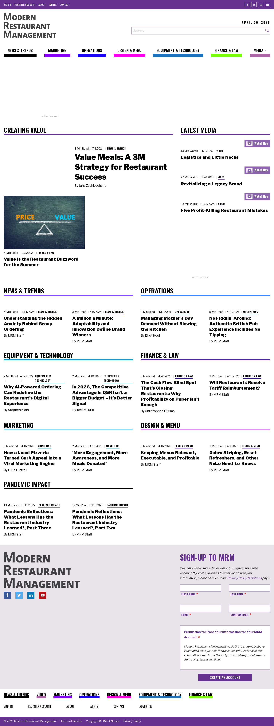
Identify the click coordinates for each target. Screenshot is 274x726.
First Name (188, 594)
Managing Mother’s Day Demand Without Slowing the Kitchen (169, 323)
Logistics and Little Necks (210, 157)
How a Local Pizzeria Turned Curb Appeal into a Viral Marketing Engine (32, 458)
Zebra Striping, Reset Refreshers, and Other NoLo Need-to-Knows (234, 458)
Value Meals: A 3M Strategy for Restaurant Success (121, 167)
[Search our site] (197, 30)
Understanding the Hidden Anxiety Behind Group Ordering (33, 323)
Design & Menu (184, 446)
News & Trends (116, 148)
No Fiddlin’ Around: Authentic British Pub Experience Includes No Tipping (234, 326)
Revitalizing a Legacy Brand (211, 184)
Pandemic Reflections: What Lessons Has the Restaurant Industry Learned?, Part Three (28, 520)
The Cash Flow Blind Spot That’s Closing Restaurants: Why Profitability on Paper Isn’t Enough (170, 393)
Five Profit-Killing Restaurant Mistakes (224, 210)
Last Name (236, 594)
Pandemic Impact (49, 505)
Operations (182, 312)
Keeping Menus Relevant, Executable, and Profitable (170, 455)
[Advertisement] (137, 87)
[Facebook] (247, 4)
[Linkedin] (260, 4)
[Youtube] (267, 4)
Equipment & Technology (43, 378)
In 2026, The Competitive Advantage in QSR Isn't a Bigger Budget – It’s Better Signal (102, 395)
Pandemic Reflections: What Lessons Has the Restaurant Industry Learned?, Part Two (97, 520)
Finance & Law (45, 253)
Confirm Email (239, 615)
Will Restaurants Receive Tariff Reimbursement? (237, 385)
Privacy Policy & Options (244, 578)
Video (219, 151)
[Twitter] (254, 4)
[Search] (267, 30)
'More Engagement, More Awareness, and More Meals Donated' (100, 458)
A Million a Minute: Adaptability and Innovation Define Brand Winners (98, 326)
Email (184, 615)
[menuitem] (8, 4)
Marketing (44, 446)
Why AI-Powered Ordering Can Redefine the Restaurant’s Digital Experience (32, 395)
